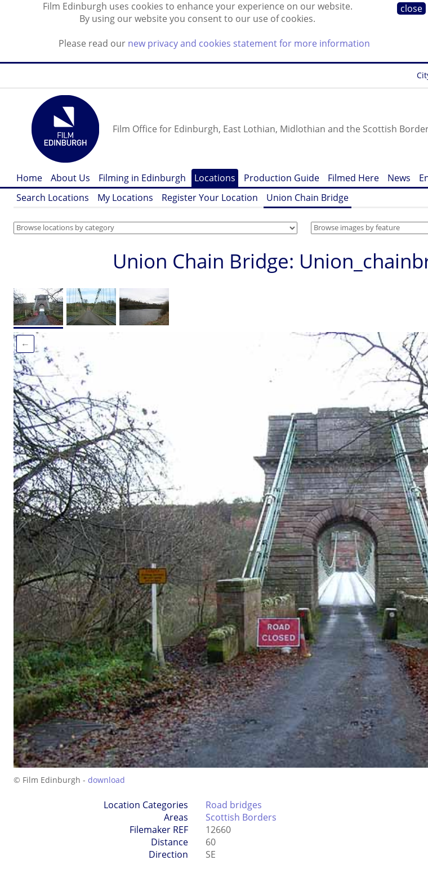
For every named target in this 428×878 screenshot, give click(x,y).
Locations (214, 178)
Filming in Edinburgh (142, 178)
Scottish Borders (241, 817)
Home (29, 178)
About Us (70, 178)
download (106, 779)
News (399, 178)
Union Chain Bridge (307, 197)
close (411, 8)
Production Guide (281, 178)
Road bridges (234, 805)
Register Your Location (210, 197)
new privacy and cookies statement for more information (249, 43)
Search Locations (52, 197)
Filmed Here (353, 178)
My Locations (125, 197)
